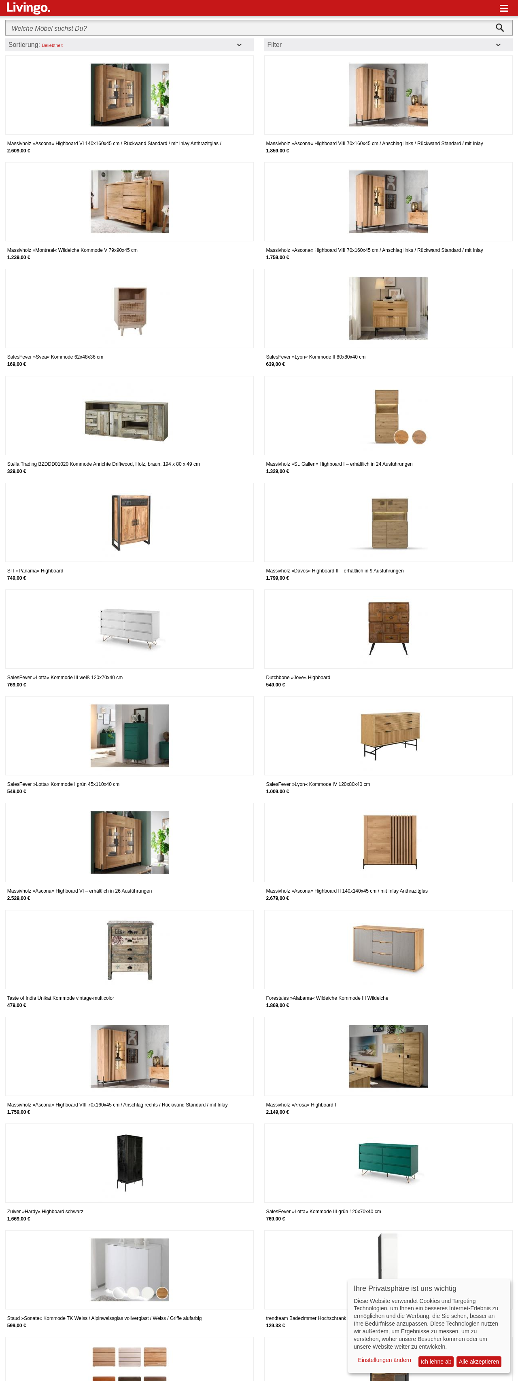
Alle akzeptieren (479, 1361)
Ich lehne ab (435, 1361)
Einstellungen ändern (385, 1360)
